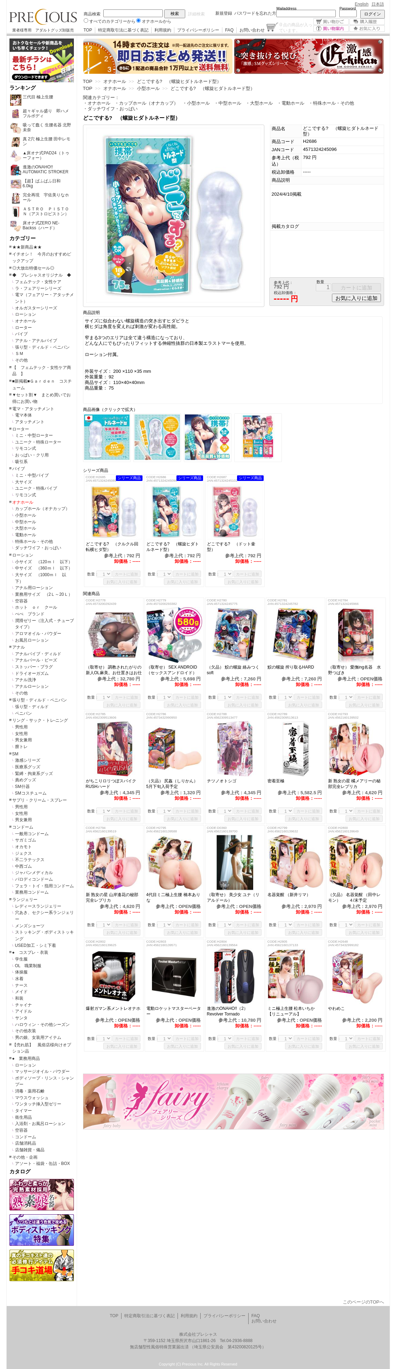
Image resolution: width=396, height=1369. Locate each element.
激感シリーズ (27, 760)
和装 (19, 998)
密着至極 (276, 780)
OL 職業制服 (30, 965)
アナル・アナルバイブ (36, 340)
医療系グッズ (27, 766)
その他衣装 (25, 1030)
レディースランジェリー (38, 906)
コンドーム (22, 827)
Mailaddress (287, 8)
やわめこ (338, 1008)
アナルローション (32, 686)
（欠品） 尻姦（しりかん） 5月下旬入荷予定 (174, 783)
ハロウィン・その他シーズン (42, 1024)
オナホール (25, 321)
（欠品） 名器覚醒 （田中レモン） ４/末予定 (354, 897)
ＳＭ (19, 353)
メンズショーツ (29, 925)
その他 (21, 360)
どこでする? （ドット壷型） (231, 547)
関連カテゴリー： (101, 97)
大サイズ (23, 482)
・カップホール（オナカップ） (146, 103)
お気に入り (367, 28)
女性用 (21, 733)
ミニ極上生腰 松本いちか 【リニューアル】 (291, 1011)
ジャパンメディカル (34, 872)
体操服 (21, 972)
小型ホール (25, 515)
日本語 (377, 4)
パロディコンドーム (34, 879)
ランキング (22, 88)
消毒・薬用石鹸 (29, 1091)
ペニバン (23, 713)
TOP (88, 30)
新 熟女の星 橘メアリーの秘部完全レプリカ (354, 783)
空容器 (21, 601)
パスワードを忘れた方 (255, 13)
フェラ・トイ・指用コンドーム (44, 885)
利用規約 (162, 30)
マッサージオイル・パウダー (42, 1071)
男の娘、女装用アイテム (38, 1037)
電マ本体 (23, 415)
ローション (25, 314)
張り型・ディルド (32, 706)
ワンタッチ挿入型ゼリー (38, 1104)
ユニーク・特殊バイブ (36, 488)
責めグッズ (25, 779)
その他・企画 (24, 1157)
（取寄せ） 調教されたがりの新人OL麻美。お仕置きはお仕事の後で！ (114, 670)
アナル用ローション (34, 587)
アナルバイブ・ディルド (38, 653)
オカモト (23, 846)
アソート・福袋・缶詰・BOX (42, 1163)
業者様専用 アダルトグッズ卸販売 (43, 30)
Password (348, 8)
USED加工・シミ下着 (35, 945)
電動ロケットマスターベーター (173, 1011)
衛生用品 (23, 1117)
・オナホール (96, 103)
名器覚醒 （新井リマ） (291, 894)
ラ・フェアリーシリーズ (38, 288)
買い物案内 (331, 28)
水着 (19, 978)
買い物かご (331, 21)
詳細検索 (196, 14)
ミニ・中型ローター (34, 435)
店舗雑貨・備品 (29, 1149)
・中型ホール (227, 103)
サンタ (21, 1017)
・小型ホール (196, 103)
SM (15, 754)
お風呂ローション (32, 640)
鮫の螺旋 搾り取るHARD (291, 667)
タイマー (23, 1110)
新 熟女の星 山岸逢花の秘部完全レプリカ (112, 897)
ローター (23, 327)
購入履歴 (367, 21)
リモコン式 (25, 448)
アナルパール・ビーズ (36, 660)
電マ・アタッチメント (33, 408)
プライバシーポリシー (198, 30)
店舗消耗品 (25, 1143)
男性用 (21, 727)
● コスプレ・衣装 (30, 952)
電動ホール (25, 534)
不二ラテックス (29, 859)
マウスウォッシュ (32, 1097)
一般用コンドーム (32, 833)
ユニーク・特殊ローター (38, 442)
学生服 (21, 959)
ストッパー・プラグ (34, 666)
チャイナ (23, 1005)
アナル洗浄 (25, 679)
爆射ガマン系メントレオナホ (113, 1008)
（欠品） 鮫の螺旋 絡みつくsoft (233, 670)
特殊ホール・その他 (34, 541)
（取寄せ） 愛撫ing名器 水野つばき (354, 670)
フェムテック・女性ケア (38, 281)
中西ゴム (23, 866)
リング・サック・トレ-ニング (40, 720)
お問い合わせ (252, 30)
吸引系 (21, 461)
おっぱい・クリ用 (32, 455)
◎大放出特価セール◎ (33, 268)
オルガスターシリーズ (36, 308)
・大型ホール (259, 103)
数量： (93, 574)
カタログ (19, 1171)
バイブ (21, 333)
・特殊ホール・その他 (331, 103)
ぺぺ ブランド (29, 614)
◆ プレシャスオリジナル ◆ (41, 275)
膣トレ (21, 746)
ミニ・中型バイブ (32, 475)
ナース (21, 985)
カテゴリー (22, 238)
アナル (18, 647)
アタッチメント (29, 421)
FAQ (229, 30)
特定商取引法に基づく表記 (123, 30)
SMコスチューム (31, 793)
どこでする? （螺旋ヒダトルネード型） (172, 547)
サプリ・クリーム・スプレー (39, 800)
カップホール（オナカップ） (42, 508)
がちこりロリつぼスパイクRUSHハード (111, 783)
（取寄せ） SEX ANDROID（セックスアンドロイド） (171, 670)
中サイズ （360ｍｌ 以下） (43, 568)
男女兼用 (23, 740)
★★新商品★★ (27, 247)
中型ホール (25, 521)
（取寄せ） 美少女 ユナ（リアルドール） (233, 897)
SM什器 (22, 786)
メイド (21, 991)
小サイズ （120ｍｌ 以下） (43, 561)
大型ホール (25, 528)
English (361, 4)
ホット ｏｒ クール (38, 607)
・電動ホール (290, 103)
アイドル (23, 1011)
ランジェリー (24, 899)
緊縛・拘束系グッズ (34, 773)
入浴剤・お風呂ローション (40, 1123)
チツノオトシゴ (221, 780)
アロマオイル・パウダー (38, 633)
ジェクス (23, 853)
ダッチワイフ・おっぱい (38, 547)
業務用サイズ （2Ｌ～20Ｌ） (43, 594)
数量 (320, 282)
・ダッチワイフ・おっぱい (110, 108)
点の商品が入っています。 (295, 27)
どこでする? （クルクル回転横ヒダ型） (112, 547)
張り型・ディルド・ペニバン (42, 347)
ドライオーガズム (32, 673)
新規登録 (223, 13)
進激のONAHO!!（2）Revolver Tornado (227, 1011)
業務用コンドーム (32, 892)
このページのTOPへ (363, 1302)
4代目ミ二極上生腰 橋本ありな (173, 897)
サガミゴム (25, 840)
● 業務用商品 (26, 1058)
